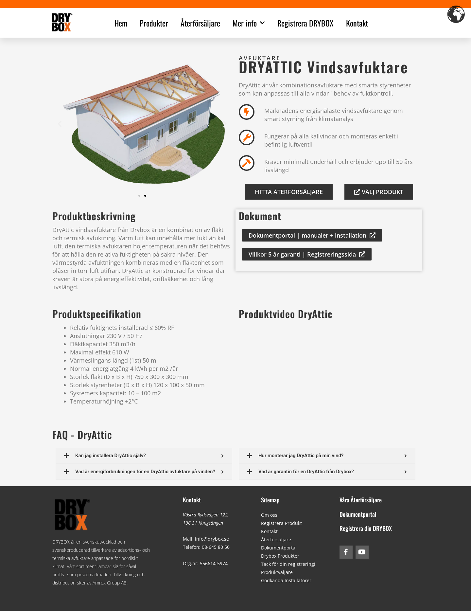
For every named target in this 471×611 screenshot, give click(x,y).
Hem (120, 23)
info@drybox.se (212, 539)
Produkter (154, 23)
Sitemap (270, 499)
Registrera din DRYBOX (366, 528)
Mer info (249, 23)
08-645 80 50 (216, 547)
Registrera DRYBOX (305, 23)
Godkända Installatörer (286, 580)
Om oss (269, 515)
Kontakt (357, 23)
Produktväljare (277, 572)
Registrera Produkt (281, 523)
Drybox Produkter (280, 556)
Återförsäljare (200, 23)
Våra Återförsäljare (361, 499)
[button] (60, 123)
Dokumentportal (279, 548)
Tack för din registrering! (288, 564)
